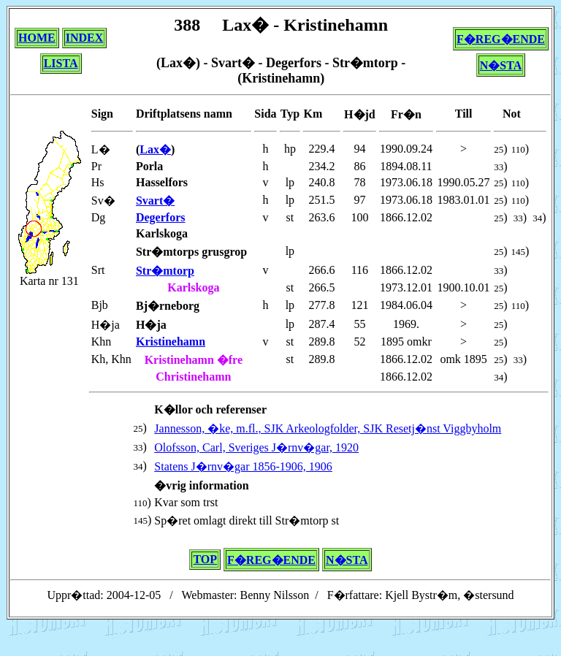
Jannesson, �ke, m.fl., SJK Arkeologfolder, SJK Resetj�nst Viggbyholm (327, 428)
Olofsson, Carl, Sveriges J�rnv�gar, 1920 (256, 447)
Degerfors (161, 217)
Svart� (155, 200)
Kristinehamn (170, 341)
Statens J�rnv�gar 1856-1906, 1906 (243, 466)
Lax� (155, 149)
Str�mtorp (165, 270)
